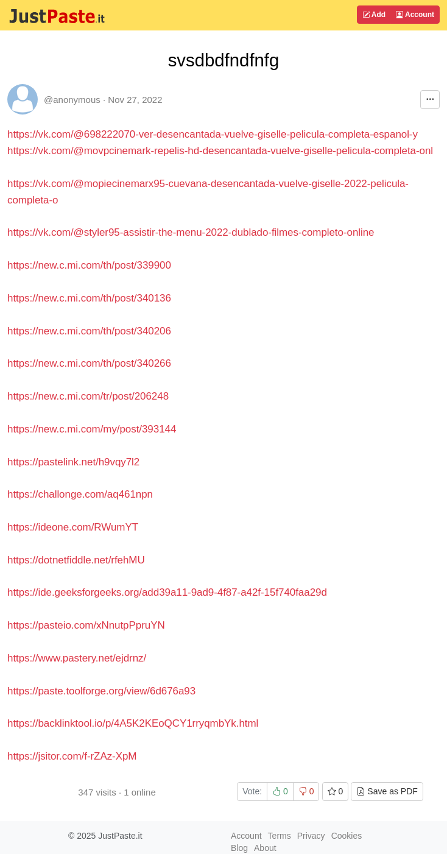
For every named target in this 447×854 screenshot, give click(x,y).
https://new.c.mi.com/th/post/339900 (89, 265)
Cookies (346, 836)
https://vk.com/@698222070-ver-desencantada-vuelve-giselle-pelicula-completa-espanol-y (212, 134)
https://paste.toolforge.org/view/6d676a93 (101, 691)
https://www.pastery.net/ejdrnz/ (76, 658)
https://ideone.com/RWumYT (72, 527)
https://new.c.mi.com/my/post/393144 (91, 429)
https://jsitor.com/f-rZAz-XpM (71, 756)
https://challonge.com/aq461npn (80, 494)
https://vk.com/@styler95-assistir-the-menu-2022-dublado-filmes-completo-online (190, 232)
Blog (239, 848)
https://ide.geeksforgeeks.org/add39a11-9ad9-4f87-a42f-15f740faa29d (167, 592)
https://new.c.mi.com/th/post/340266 (89, 363)
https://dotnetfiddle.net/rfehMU (76, 560)
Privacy (311, 836)
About (265, 848)
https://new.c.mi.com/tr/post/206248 (88, 396)
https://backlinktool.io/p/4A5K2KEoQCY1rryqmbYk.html (132, 723)
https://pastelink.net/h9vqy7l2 (73, 462)
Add (373, 15)
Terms (279, 836)
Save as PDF (386, 791)
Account (415, 15)
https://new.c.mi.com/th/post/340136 (89, 298)
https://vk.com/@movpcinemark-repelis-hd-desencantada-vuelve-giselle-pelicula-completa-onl (220, 151)
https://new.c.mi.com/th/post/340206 (89, 331)
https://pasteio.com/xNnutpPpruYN (86, 625)
